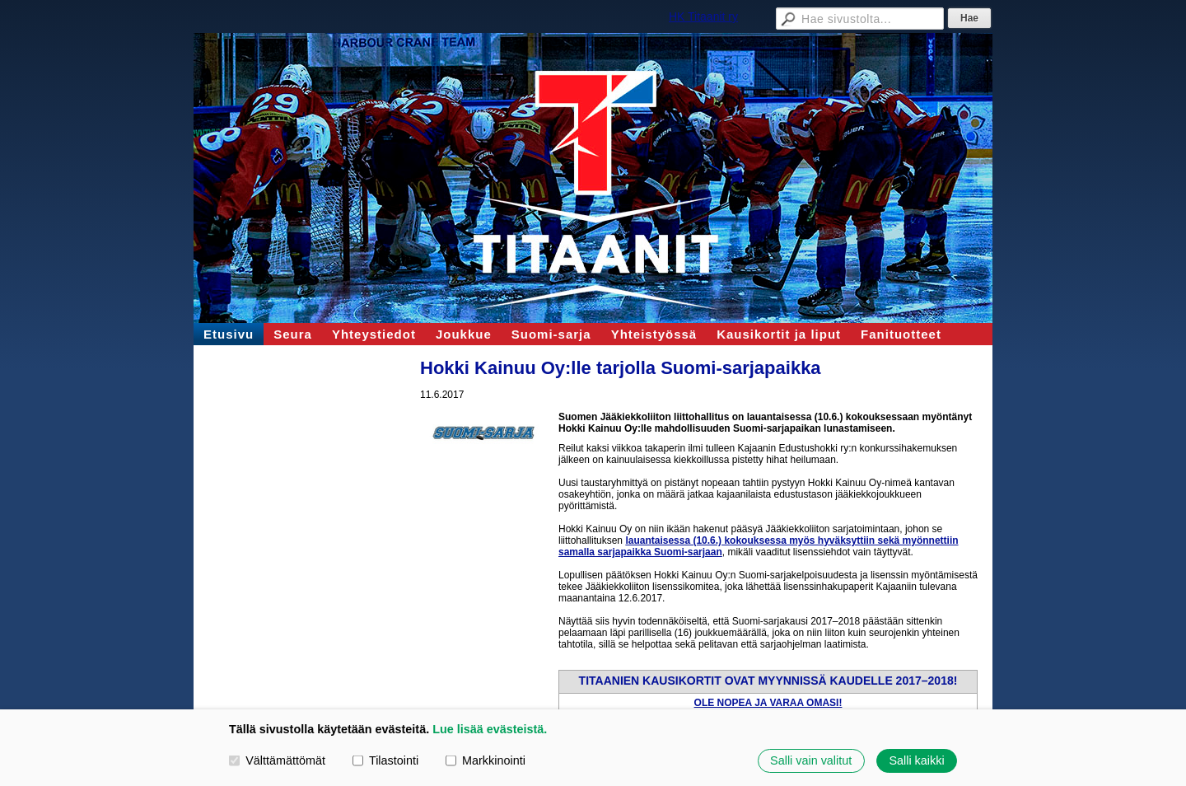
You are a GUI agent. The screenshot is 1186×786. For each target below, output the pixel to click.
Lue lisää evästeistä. (489, 729)
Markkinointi (485, 760)
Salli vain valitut (811, 760)
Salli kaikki (916, 760)
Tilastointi (385, 760)
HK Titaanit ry (703, 16)
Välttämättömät (277, 760)
